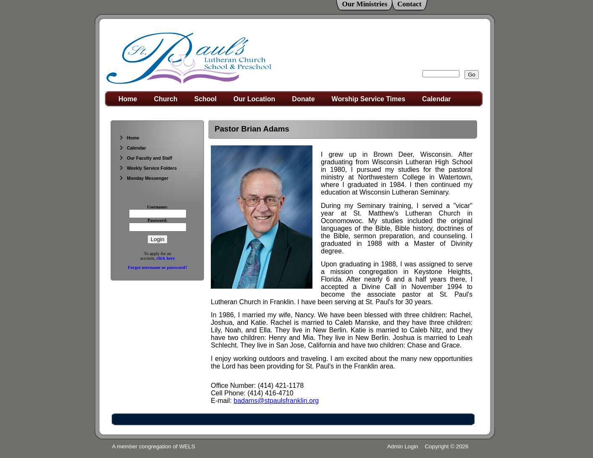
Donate (303, 99)
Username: (157, 207)
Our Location (255, 99)
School (205, 99)
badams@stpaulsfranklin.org (276, 400)
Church (165, 99)
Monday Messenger (143, 178)
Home (127, 99)
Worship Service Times (368, 99)
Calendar (436, 99)
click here (165, 258)
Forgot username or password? (157, 267)
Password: (157, 220)
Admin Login (402, 446)
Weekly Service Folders (148, 168)
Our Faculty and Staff (145, 158)
